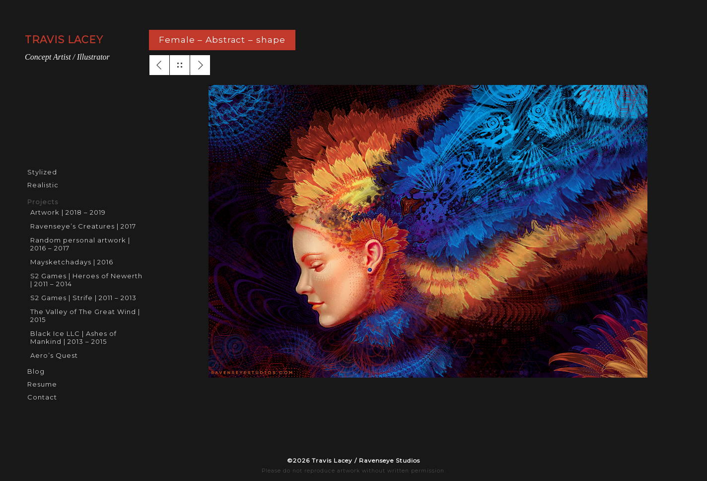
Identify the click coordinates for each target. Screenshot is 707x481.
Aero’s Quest (54, 355)
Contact (42, 397)
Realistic (43, 185)
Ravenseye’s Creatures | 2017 (83, 226)
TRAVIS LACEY (64, 40)
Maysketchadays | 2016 (71, 262)
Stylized (42, 172)
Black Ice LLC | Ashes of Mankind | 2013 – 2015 (73, 337)
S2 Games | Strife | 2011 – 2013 (83, 298)
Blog (36, 371)
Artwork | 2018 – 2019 (68, 212)
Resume (42, 384)
